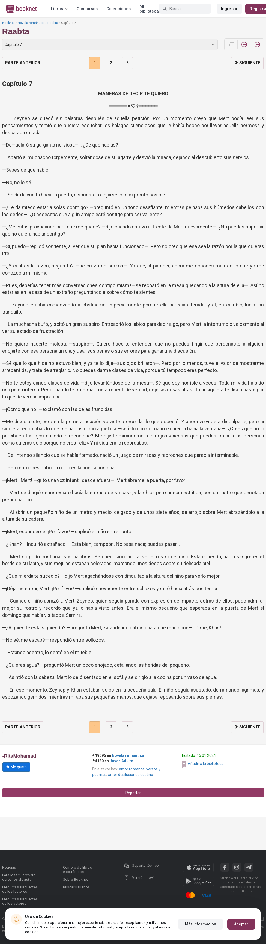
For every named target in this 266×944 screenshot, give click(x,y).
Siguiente (247, 62)
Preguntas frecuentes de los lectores (20, 889)
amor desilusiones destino (130, 774)
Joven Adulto (121, 761)
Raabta (52, 23)
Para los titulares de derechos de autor (18, 877)
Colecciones (118, 8)
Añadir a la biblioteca (205, 763)
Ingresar (229, 8)
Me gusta (16, 767)
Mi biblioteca (149, 9)
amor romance (132, 769)
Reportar (133, 793)
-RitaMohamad (19, 756)
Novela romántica (31, 23)
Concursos (87, 8)
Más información (200, 924)
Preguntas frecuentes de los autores (20, 901)
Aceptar (241, 924)
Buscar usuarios (76, 887)
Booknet (8, 23)
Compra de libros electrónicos (77, 869)
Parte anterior (22, 62)
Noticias (9, 867)
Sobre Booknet (75, 879)
